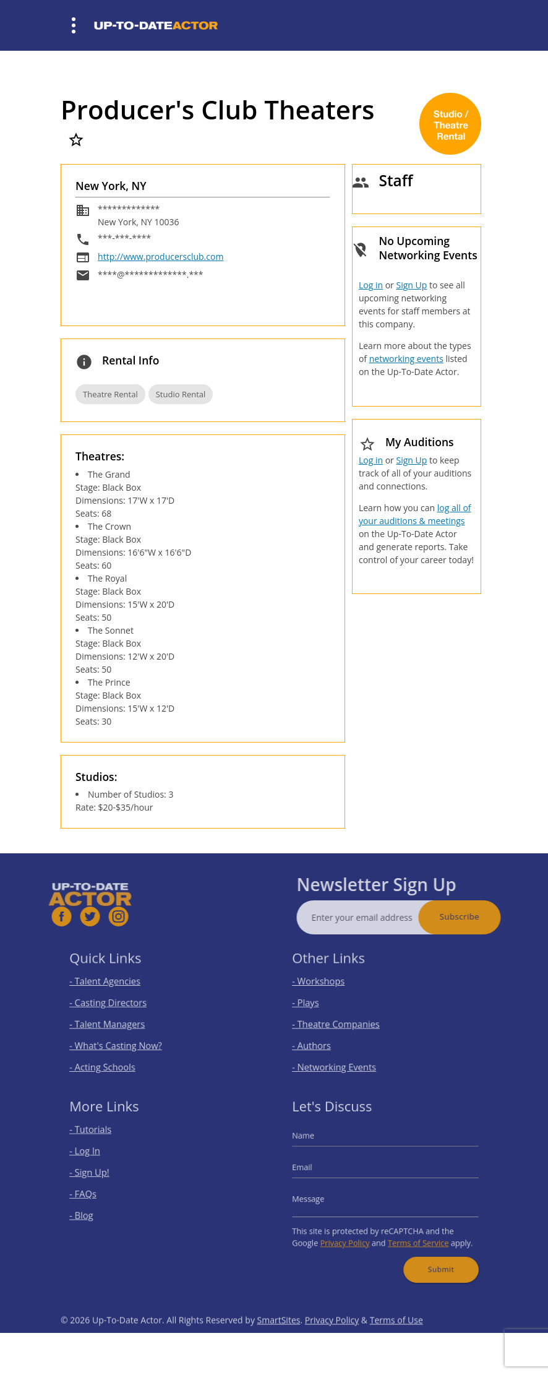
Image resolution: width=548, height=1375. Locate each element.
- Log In (98, 1157)
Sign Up (411, 285)
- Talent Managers (116, 1022)
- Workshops (329, 986)
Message (321, 1197)
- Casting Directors (117, 1004)
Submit (431, 1256)
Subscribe (482, 916)
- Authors (323, 1040)
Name (316, 1144)
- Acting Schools (112, 1058)
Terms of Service (412, 1234)
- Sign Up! (101, 1175)
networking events (406, 358)
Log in (371, 285)
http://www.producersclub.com (160, 256)
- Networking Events (342, 1058)
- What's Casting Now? (123, 1040)
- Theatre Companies (343, 1022)
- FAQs (96, 1193)
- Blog (95, 1211)
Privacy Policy (351, 1234)
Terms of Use (396, 1343)
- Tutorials (102, 1139)
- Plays (318, 1004)
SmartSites (279, 1343)
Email (315, 1171)
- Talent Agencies (114, 986)
